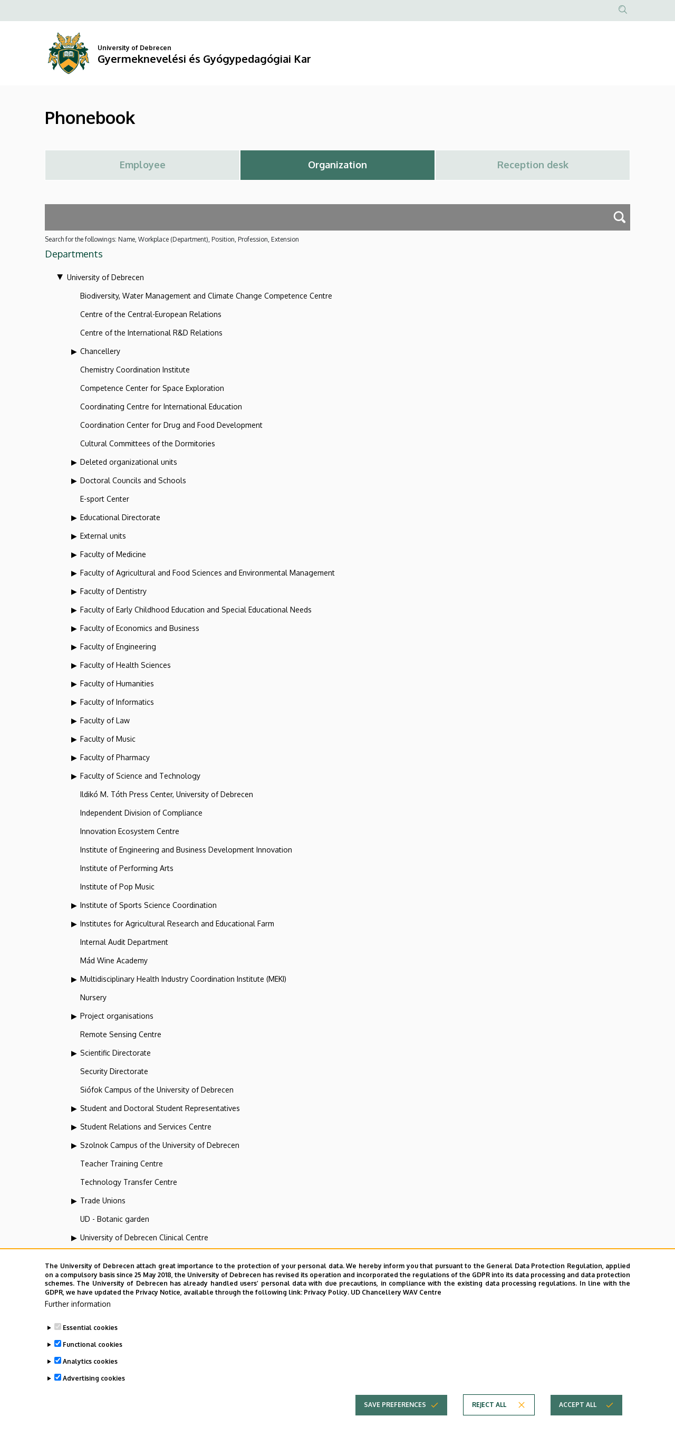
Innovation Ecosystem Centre (129, 831)
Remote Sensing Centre (120, 1034)
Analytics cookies (90, 1365)
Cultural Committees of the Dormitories (147, 443)
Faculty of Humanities (117, 683)
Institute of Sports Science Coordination (148, 905)
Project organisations (116, 1015)
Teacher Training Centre (121, 1163)
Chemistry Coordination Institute (135, 369)
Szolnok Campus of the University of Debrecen (159, 1145)
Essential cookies (90, 1331)
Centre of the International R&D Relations (151, 332)
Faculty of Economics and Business (139, 628)
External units (103, 535)
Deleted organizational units (128, 461)
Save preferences (395, 1408)
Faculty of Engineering (118, 646)
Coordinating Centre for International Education (161, 406)
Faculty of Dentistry (113, 591)
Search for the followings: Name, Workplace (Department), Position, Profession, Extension (172, 239)
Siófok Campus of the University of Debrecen (157, 1089)
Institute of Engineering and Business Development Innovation (186, 849)
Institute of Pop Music (117, 886)
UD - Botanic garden (114, 1218)
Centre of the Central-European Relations (150, 314)
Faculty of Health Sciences (125, 664)
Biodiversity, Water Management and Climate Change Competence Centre (206, 295)
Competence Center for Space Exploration (152, 388)
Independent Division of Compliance (141, 812)
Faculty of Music (108, 738)
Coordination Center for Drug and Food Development (171, 424)
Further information (78, 1307)
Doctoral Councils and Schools (133, 480)
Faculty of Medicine (113, 554)
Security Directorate (114, 1071)
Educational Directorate (120, 517)
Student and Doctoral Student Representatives (160, 1108)
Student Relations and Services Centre (145, 1126)
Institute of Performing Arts (126, 868)
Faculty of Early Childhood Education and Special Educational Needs (196, 609)
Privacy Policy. (326, 1296)
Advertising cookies (94, 1382)
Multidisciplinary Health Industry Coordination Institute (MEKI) (183, 978)
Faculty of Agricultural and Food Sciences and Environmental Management (207, 572)
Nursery (93, 997)
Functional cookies (92, 1348)
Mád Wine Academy (114, 960)
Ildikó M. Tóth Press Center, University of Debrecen (166, 794)
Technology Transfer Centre (128, 1181)
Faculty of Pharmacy (115, 757)
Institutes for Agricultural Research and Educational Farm (177, 923)
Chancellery (100, 351)
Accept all (577, 1408)
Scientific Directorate (115, 1052)
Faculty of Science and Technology (140, 775)
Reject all (489, 1408)
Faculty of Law (105, 720)
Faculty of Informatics (117, 701)
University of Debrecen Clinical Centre (144, 1237)
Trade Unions (103, 1200)
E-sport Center (104, 498)
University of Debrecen (105, 277)
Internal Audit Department (124, 941)
